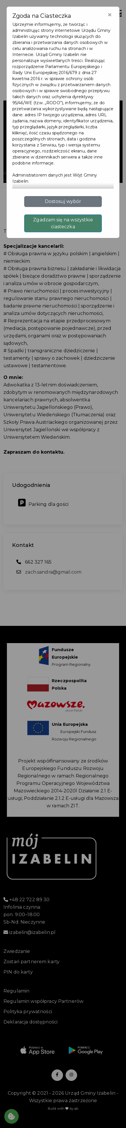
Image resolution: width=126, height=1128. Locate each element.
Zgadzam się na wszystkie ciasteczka (63, 223)
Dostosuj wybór (63, 201)
